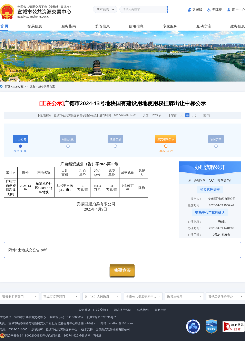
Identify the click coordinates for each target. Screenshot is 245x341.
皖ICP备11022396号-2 (101, 317)
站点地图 (143, 310)
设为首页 (84, 310)
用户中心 (238, 9)
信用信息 (136, 26)
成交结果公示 (46, 86)
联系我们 (102, 310)
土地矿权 (18, 86)
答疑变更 (68, 139)
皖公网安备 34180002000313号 (23, 335)
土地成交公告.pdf (32, 249)
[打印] (206, 115)
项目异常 (216, 139)
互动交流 (203, 26)
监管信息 (102, 26)
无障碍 (217, 9)
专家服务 (170, 26)
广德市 (31, 86)
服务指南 (68, 26)
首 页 (4, 26)
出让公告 (20, 139)
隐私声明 (160, 310)
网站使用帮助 (122, 310)
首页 (7, 86)
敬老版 (197, 9)
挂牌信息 (115, 139)
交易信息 (34, 26)
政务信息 (237, 26)
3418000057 (75, 317)
